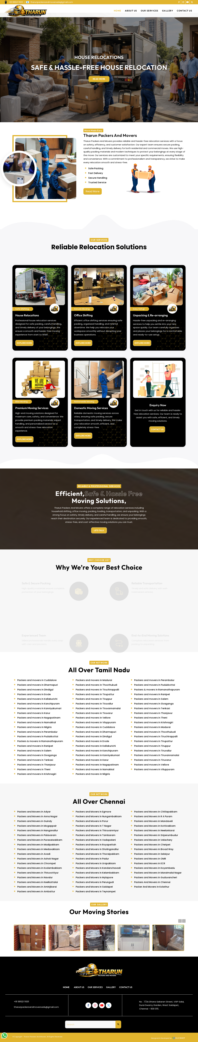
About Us (79, 987)
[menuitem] (14, 2)
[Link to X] (192, 2)
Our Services (95, 987)
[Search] (93, 1024)
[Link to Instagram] (183, 2)
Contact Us (125, 987)
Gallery (111, 987)
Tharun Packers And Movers (35, 1037)
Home (66, 987)
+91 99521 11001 (21, 1001)
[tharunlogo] (25, 10)
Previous (180, 921)
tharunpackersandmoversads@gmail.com (36, 1006)
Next (184, 921)
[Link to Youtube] (187, 2)
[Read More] (92, 191)
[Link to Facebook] (179, 2)
